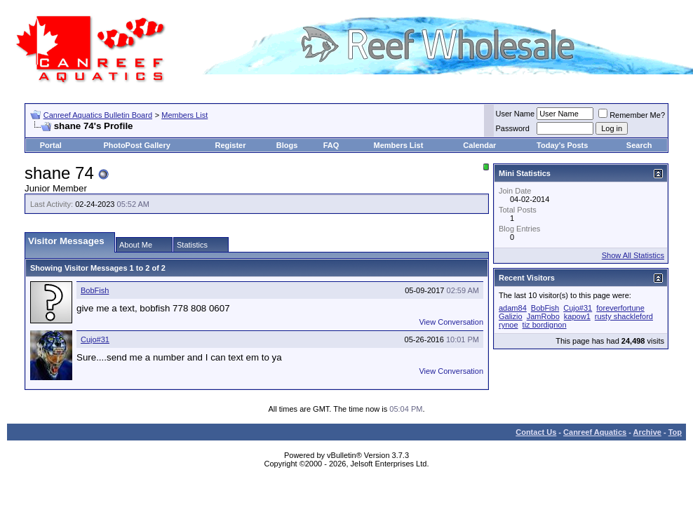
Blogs (287, 145)
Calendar (479, 145)
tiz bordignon (545, 325)
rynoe (508, 325)
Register (230, 145)
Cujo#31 (95, 339)
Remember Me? (631, 115)
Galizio (511, 316)
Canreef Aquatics (594, 432)
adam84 (513, 308)
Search (639, 145)
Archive (647, 432)
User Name (515, 113)
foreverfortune (620, 308)
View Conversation (451, 322)
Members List (184, 115)
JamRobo (543, 316)
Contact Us (536, 432)
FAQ (331, 145)
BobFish (95, 290)
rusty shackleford (624, 316)
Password (513, 128)
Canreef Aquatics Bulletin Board (97, 115)
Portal (51, 145)
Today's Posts (562, 145)
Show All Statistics (633, 255)
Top (675, 432)
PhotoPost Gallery (136, 145)
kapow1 (577, 316)
